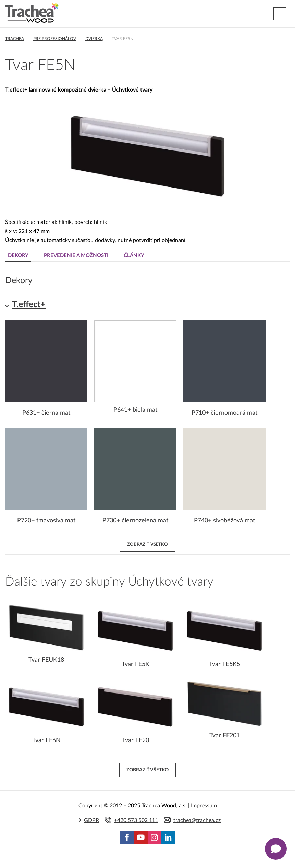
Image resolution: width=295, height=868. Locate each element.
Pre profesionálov (54, 39)
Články (134, 255)
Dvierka (94, 39)
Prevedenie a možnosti (76, 255)
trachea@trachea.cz (197, 820)
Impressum (204, 805)
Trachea (14, 39)
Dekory (18, 255)
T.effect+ (29, 304)
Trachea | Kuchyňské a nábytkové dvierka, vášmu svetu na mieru (32, 12)
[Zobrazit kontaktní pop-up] (276, 849)
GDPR (91, 820)
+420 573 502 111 (136, 820)
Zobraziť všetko (147, 544)
